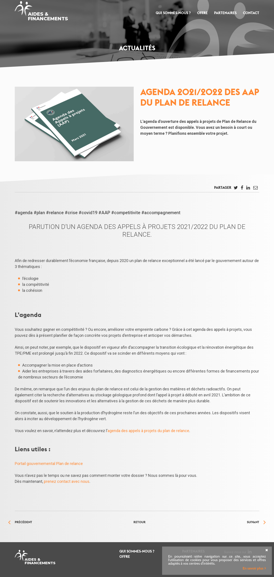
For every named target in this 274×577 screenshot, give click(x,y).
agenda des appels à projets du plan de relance (148, 430)
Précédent (23, 522)
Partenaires (225, 13)
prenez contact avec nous (66, 481)
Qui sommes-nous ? (173, 13)
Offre (202, 13)
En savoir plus (253, 568)
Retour (139, 522)
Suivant (253, 522)
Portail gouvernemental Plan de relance (49, 463)
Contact (251, 13)
